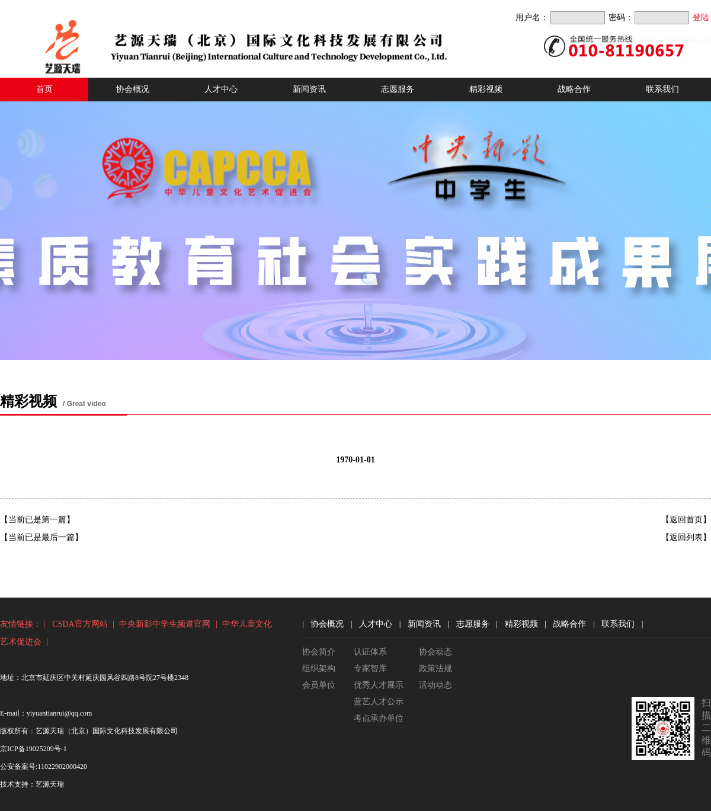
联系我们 (662, 89)
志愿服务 (397, 89)
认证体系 (370, 651)
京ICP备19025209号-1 (33, 749)
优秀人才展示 (378, 685)
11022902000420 (62, 766)
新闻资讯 (309, 89)
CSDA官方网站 (79, 624)
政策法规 (435, 668)
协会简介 (318, 651)
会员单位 (318, 685)
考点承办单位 (378, 718)
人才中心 (221, 89)
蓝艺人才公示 (378, 701)
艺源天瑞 (50, 784)
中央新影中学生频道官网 (164, 624)
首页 (44, 89)
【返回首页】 (686, 519)
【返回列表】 (686, 537)
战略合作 (574, 89)
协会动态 (435, 651)
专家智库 (370, 668)
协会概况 (132, 89)
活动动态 (435, 685)
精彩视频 (485, 89)
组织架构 (318, 668)
